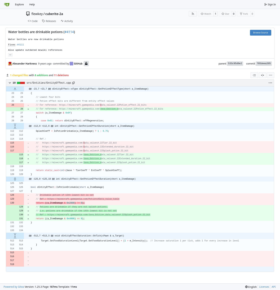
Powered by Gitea (14, 286)
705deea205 (264, 63)
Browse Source (260, 32)
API (274, 286)
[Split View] (262, 75)
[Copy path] (73, 82)
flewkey (37, 14)
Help (32, 4)
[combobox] (254, 75)
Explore (19, 4)
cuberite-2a (54, 14)
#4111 (20, 44)
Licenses (264, 286)
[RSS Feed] (193, 13)
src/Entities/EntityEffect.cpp (49, 82)
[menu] (270, 75)
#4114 (69, 32)
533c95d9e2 (235, 63)
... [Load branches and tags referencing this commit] (10, 54)
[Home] (7, 4)
